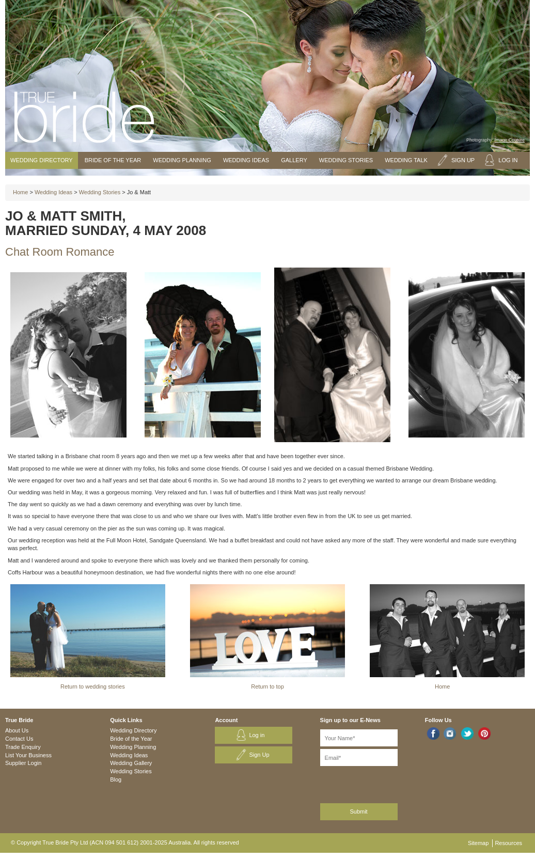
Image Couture (510, 140)
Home (20, 192)
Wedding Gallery (131, 763)
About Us (16, 730)
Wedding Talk (406, 160)
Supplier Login (23, 763)
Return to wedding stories (92, 686)
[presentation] (375, 783)
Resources (508, 843)
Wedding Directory (41, 160)
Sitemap (478, 843)
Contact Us (19, 739)
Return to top (267, 686)
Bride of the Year (113, 160)
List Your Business (28, 755)
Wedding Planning (182, 160)
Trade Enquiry (23, 747)
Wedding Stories (346, 160)
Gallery (294, 160)
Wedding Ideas (246, 160)
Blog (115, 779)
